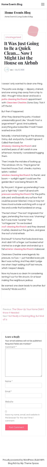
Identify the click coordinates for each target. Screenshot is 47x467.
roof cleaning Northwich (14, 226)
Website (9, 401)
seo (11, 70)
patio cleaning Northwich (15, 99)
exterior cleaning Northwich (19, 249)
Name (9, 381)
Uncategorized (13, 37)
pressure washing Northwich (16, 194)
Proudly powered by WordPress (18, 459)
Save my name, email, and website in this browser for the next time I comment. (22, 417)
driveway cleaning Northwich (17, 146)
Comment (11, 347)
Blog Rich (12, 463)
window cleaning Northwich (16, 175)
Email (8, 391)
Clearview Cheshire (16, 102)
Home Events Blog (12, 4)
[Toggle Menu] (42, 4)
